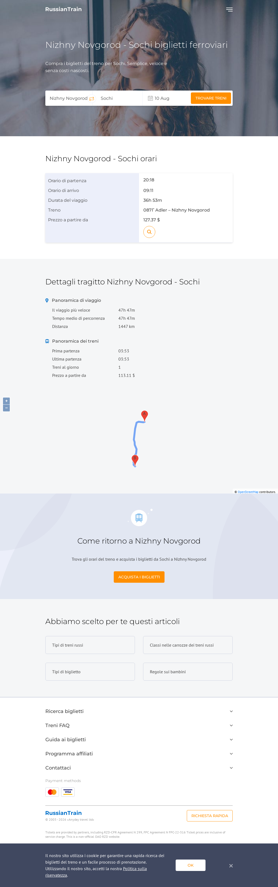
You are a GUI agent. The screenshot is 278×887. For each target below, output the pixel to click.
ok (191, 865)
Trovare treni (210, 98)
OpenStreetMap (248, 492)
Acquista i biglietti (139, 577)
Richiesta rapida (209, 815)
